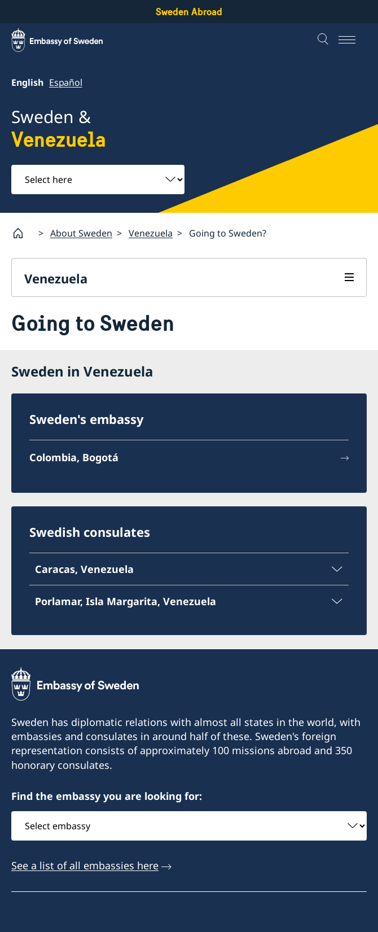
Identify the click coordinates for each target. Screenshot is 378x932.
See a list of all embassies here (85, 865)
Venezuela (151, 232)
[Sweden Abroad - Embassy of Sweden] (67, 40)
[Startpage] (22, 233)
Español (65, 82)
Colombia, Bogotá (73, 457)
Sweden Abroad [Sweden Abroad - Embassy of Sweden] (189, 11)
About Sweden (81, 232)
